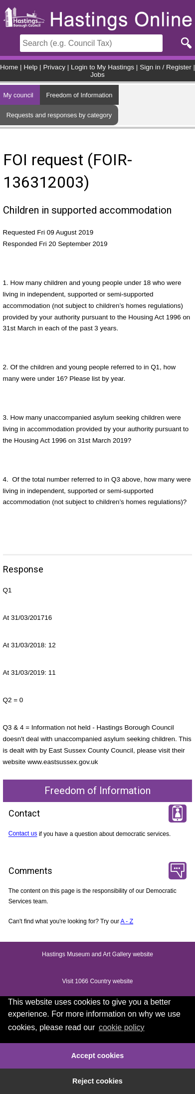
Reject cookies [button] (97, 1081)
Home (9, 67)
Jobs (97, 74)
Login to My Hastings (102, 67)
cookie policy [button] (122, 1027)
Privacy (54, 67)
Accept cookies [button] (97, 1056)
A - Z (127, 921)
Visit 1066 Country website (97, 981)
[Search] (91, 43)
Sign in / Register (166, 67)
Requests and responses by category (59, 115)
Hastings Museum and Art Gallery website (97, 954)
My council (18, 95)
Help (30, 67)
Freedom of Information (79, 95)
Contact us (22, 833)
